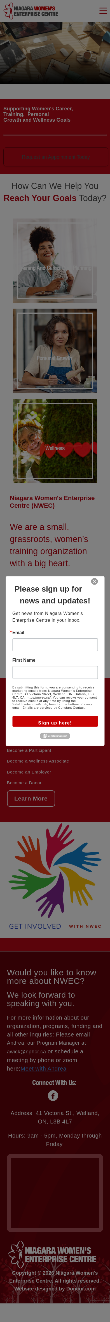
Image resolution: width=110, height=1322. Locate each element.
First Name (24, 660)
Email (18, 632)
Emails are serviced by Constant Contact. (54, 707)
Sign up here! (55, 722)
